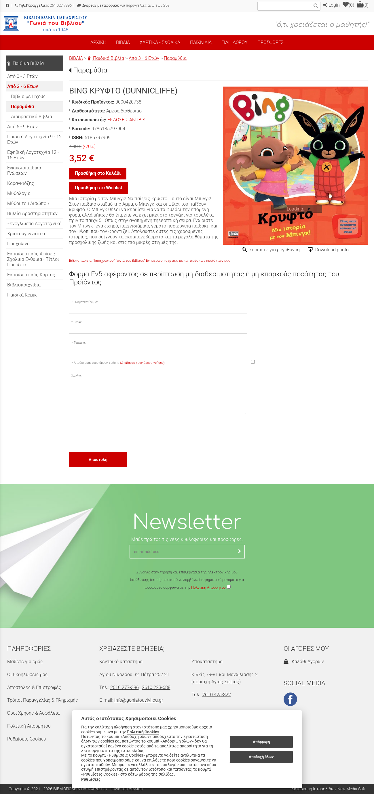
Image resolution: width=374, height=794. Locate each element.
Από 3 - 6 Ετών (144, 58)
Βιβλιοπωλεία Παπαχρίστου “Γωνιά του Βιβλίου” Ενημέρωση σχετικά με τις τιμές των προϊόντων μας (149, 261)
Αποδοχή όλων (261, 757)
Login (331, 5)
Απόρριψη (261, 742)
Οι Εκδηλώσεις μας (27, 674)
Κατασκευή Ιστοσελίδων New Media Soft (328, 789)
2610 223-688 (156, 687)
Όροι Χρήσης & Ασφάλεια (33, 713)
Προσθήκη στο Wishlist (98, 187)
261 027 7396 (43, 5)
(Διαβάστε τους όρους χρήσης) (142, 363)
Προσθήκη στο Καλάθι (98, 173)
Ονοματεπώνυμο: (86, 302)
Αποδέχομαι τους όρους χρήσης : (119, 363)
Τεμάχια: (80, 343)
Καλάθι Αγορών (304, 661)
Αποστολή (98, 459)
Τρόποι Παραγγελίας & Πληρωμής (42, 700)
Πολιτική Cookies (143, 732)
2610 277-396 (124, 687)
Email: (78, 322)
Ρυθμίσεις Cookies (26, 739)
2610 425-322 (216, 694)
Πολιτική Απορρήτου (208, 587)
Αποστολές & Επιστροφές (34, 687)
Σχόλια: (76, 375)
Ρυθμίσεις (90, 779)
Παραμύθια (175, 58)
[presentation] (113, 433)
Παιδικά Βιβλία (106, 58)
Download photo (332, 249)
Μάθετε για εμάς (25, 661)
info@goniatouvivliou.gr (138, 700)
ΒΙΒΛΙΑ (76, 58)
